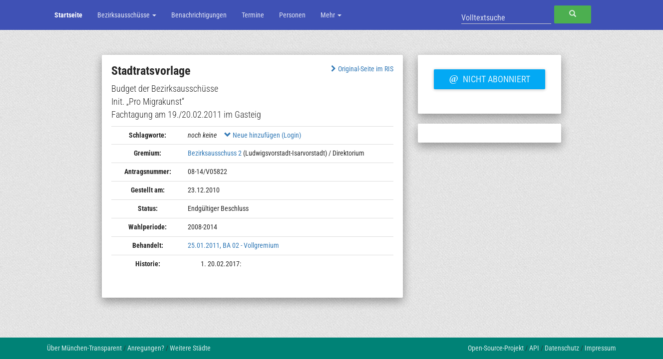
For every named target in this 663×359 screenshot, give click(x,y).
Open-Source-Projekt (496, 348)
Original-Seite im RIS (361, 69)
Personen (292, 15)
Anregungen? (145, 348)
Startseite (68, 15)
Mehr (331, 15)
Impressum (600, 348)
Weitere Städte (190, 348)
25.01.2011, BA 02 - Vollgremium (233, 245)
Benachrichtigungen (199, 15)
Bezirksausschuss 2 (215, 153)
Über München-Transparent (84, 348)
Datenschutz (562, 348)
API (534, 348)
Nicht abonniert (489, 77)
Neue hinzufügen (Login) (262, 135)
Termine (253, 15)
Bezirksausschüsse (126, 15)
